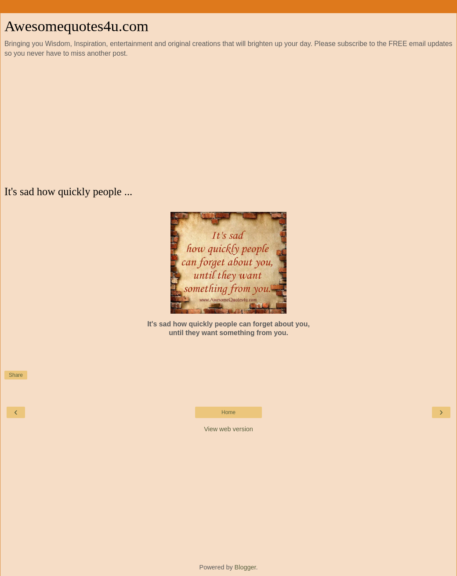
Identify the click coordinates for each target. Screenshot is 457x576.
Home (228, 412)
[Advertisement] (228, 122)
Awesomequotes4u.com (76, 26)
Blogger (245, 567)
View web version (228, 429)
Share (16, 375)
